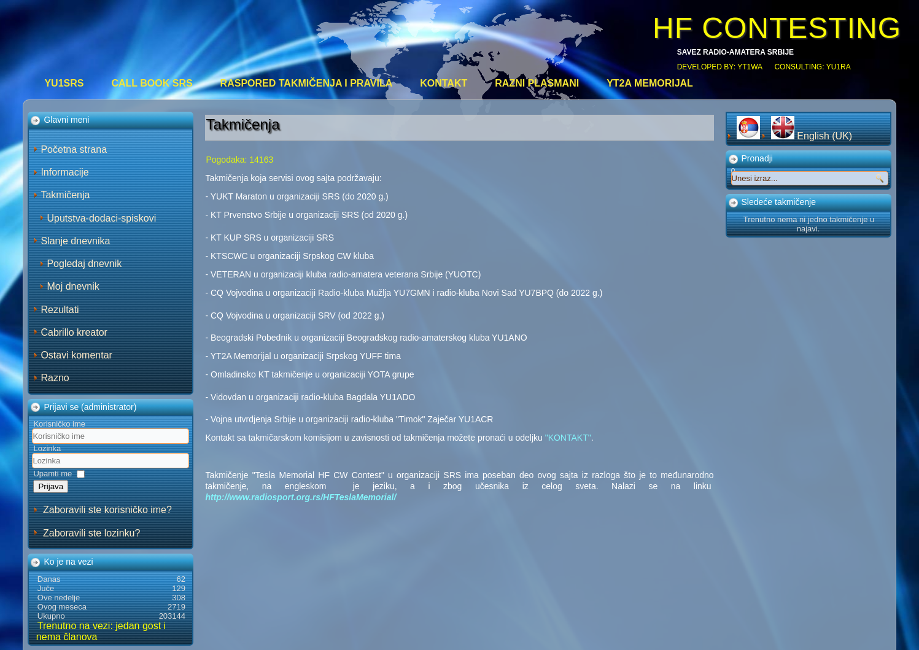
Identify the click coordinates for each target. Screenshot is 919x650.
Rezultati (60, 309)
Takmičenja (65, 195)
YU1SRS (63, 83)
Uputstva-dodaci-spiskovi (101, 218)
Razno (55, 378)
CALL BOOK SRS (151, 83)
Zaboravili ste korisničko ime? (107, 510)
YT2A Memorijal (650, 83)
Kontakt (443, 83)
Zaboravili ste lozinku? (91, 533)
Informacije (64, 172)
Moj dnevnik (73, 286)
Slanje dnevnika (75, 241)
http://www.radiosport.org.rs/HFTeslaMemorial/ (300, 497)
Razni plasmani (537, 83)
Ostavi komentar (76, 355)
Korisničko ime (59, 423)
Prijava (50, 486)
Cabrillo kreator (74, 332)
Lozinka (47, 448)
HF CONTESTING (777, 28)
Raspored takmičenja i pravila (306, 83)
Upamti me (52, 473)
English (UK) (811, 136)
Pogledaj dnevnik (84, 263)
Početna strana (74, 149)
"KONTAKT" (568, 438)
